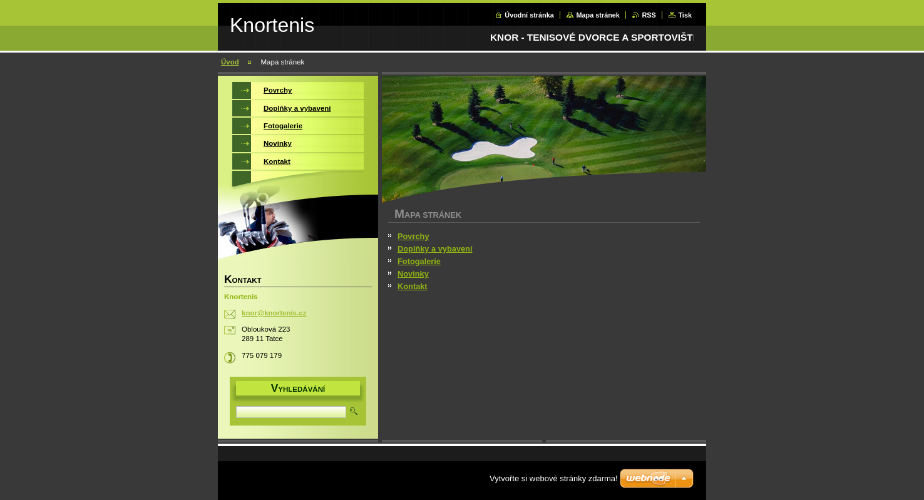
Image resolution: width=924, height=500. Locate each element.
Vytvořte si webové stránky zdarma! (554, 478)
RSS (648, 15)
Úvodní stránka (529, 15)
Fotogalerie (419, 261)
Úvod (230, 62)
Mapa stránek (598, 15)
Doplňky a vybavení (435, 248)
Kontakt (413, 286)
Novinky (413, 273)
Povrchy (413, 236)
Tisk (685, 15)
